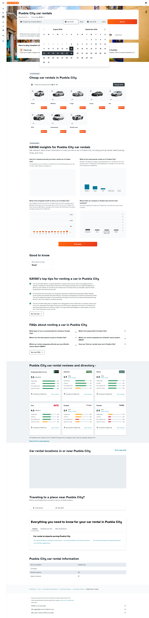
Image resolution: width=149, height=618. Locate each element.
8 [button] (71, 44)
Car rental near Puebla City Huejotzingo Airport (107, 540)
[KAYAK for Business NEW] (3, 30)
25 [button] (53, 58)
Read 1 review (104, 377)
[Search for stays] (3, 13)
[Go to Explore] (3, 22)
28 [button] (67, 58)
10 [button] (48, 49)
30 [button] (44, 62)
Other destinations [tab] (61, 529)
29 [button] (71, 58)
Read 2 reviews (72, 377)
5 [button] (57, 44)
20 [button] (62, 53)
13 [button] (62, 49)
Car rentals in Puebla (78, 589)
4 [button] (53, 44)
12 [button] (57, 49)
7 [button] (66, 44)
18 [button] (53, 53)
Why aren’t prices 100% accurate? (78, 613)
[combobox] (24, 17)
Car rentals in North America (50, 589)
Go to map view (120, 450)
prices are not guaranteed (67, 600)
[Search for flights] (3, 9)
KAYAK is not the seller (78, 606)
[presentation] (95, 365)
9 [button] (91, 44)
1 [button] (71, 39)
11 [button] (53, 49)
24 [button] (48, 58)
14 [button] (67, 49)
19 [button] (57, 53)
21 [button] (67, 53)
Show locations (55, 394)
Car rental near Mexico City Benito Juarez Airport (48, 540)
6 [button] (62, 44)
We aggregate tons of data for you (78, 609)
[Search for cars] (3, 17)
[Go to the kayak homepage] (13, 3)
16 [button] (44, 53)
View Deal (44, 107)
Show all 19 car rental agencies (39, 441)
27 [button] (62, 58)
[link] (77, 244)
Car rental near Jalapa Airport (42, 543)
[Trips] (3, 36)
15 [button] (71, 49)
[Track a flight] (3, 26)
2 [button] (91, 39)
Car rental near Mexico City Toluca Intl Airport (76, 540)
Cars (39, 589)
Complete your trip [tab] (46, 529)
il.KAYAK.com (32, 589)
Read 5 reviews (72, 411)
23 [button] (44, 58)
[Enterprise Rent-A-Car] (56, 372)
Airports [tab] (34, 529)
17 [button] (48, 53)
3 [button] (48, 44)
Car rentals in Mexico (65, 589)
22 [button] (71, 53)
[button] (3, 3)
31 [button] (48, 62)
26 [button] (58, 58)
